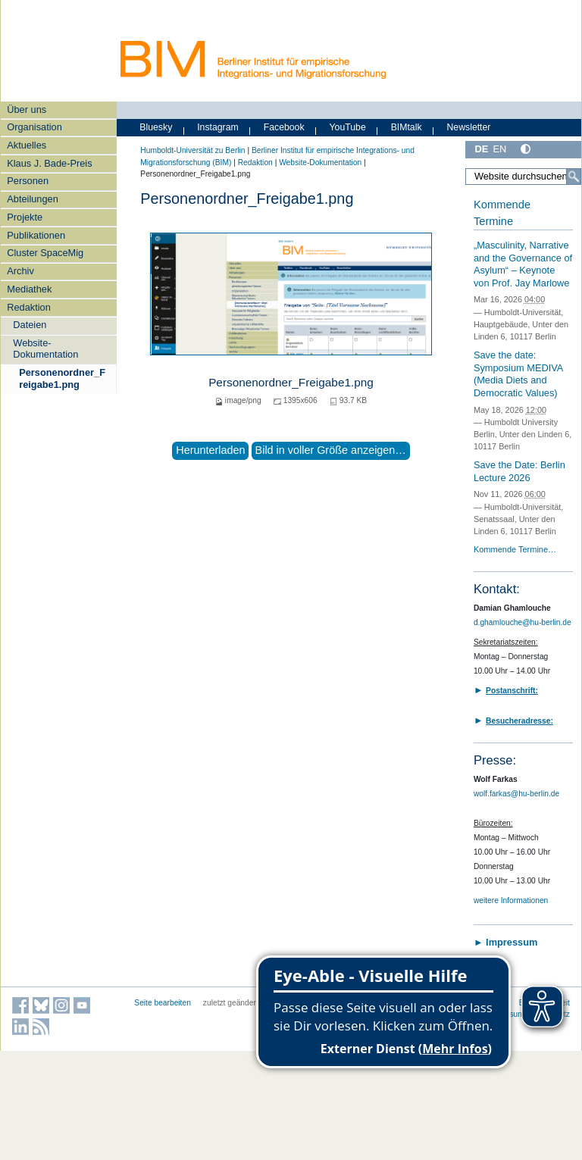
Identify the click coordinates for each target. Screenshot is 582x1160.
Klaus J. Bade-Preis (49, 163)
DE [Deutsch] (481, 149)
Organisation (34, 127)
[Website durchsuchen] (523, 176)
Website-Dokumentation (45, 348)
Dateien (29, 324)
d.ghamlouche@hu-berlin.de (522, 622)
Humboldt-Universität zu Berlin (192, 150)
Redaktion (29, 307)
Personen (27, 180)
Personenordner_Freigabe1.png (62, 378)
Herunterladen (210, 450)
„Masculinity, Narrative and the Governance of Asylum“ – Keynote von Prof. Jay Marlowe (523, 264)
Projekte (24, 217)
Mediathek (29, 289)
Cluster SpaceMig (45, 252)
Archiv (20, 271)
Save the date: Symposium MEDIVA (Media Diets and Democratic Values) (518, 374)
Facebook (284, 127)
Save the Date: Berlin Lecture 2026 (519, 471)
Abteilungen (32, 199)
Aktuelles (26, 145)
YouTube (348, 127)
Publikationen (36, 235)
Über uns (26, 109)
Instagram (218, 127)
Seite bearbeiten (162, 1003)
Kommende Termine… (515, 549)
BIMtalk (406, 127)
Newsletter (468, 127)
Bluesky (155, 127)
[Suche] (573, 176)
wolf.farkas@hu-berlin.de (516, 793)
